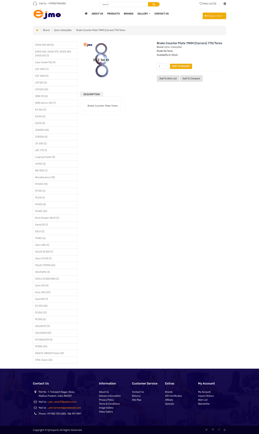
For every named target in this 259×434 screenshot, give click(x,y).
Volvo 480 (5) (42, 245)
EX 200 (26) (41, 306)
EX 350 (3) (40, 109)
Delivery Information (110, 396)
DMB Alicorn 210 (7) (45, 103)
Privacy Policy (106, 400)
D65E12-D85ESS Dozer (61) (49, 353)
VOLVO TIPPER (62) (45, 265)
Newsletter (204, 403)
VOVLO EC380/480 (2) (47, 278)
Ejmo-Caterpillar (63, 30)
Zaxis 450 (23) (42, 292)
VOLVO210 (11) (42, 326)
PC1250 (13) (41, 184)
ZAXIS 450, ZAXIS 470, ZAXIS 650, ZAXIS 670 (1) (53, 53)
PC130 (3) (40, 191)
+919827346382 (57, 3)
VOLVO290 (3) (42, 272)
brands (128, 13)
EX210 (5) (40, 123)
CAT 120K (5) (41, 76)
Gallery (142, 13)
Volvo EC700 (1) (43, 258)
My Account (204, 392)
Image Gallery (106, 407)
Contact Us (138, 392)
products (113, 13)
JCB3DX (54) (42, 130)
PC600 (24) (41, 211)
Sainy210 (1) (41, 224)
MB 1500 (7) (41, 170)
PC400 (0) (40, 204)
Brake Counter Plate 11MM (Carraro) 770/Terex (100, 30)
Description (91, 94)
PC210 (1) (40, 197)
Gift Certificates (173, 396)
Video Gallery (106, 411)
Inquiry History (206, 396)
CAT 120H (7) (42, 69)
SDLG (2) (39, 231)
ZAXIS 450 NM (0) (44, 45)
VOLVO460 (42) (43, 333)
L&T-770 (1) (41, 150)
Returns (136, 396)
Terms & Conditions (109, 403)
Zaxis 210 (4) (41, 285)
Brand (46, 30)
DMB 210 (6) (41, 96)
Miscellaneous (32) (45, 177)
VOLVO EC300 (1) (44, 251)
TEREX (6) (40, 238)
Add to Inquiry (181, 66)
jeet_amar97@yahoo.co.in (63, 402)
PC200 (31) (41, 312)
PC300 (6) (40, 319)
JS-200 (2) (41, 143)
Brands (169, 392)
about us (97, 13)
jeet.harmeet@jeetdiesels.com (65, 407)
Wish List (203, 400)
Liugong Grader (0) (45, 157)
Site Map (136, 400)
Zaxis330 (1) (41, 299)
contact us (161, 13)
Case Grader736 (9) (45, 62)
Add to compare (191, 78)
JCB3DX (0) (41, 136)
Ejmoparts (53, 430)
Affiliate (169, 400)
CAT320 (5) (41, 82)
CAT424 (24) (41, 89)
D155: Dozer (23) (44, 360)
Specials (169, 403)
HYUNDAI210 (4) (43, 339)
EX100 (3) (40, 116)
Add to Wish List (168, 78)
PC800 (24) (41, 346)
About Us (104, 392)
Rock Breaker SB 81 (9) (47, 218)
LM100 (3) (40, 163)
